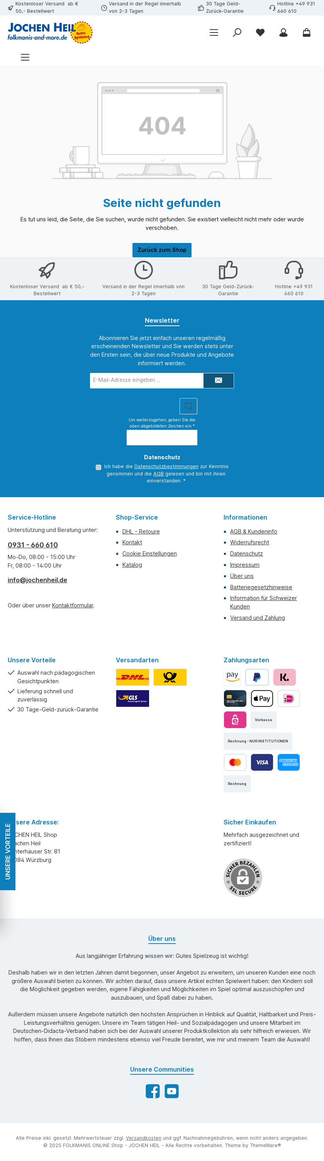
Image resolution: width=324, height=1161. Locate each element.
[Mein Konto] (283, 32)
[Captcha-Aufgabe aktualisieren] (188, 406)
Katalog (132, 564)
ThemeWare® (265, 1145)
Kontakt (132, 542)
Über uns (242, 576)
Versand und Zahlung (257, 617)
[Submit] (218, 380)
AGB (158, 474)
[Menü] (25, 57)
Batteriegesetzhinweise (261, 587)
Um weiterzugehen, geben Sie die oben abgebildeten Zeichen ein (162, 423)
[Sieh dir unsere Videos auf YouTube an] (171, 1091)
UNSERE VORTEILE (8, 851)
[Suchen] (237, 32)
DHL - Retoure (141, 531)
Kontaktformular (72, 605)
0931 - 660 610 (33, 545)
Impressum (245, 564)
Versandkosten (143, 1138)
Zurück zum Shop (162, 249)
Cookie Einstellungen (149, 553)
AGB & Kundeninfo (253, 531)
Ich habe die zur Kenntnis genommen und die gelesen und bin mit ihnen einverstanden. (166, 473)
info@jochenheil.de (37, 580)
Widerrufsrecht (249, 542)
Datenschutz (246, 553)
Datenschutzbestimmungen (166, 466)
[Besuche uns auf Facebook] (152, 1091)
